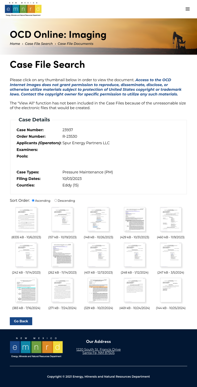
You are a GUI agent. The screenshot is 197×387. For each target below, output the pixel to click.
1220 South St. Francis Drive (98, 350)
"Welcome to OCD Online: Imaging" (23, 9)
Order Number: (31, 136)
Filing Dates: (28, 178)
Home (15, 44)
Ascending (42, 201)
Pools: (22, 156)
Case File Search (39, 44)
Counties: (25, 185)
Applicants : (39, 143)
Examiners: (27, 149)
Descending (66, 201)
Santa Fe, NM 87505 (98, 353)
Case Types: (28, 172)
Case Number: (30, 130)
